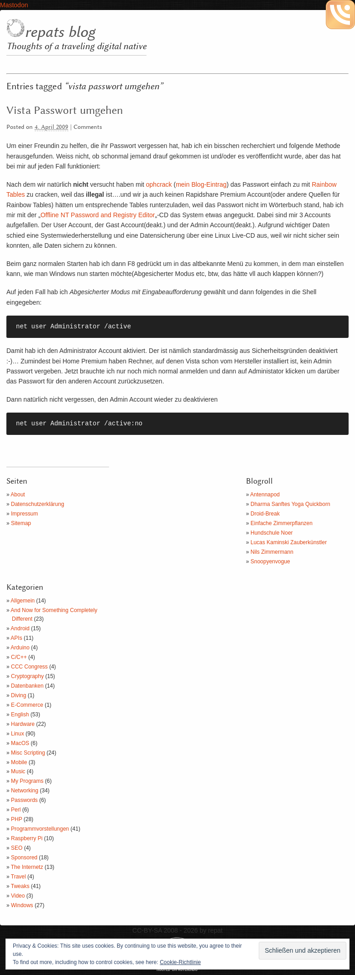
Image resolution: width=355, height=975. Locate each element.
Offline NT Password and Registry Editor (98, 215)
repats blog (60, 32)
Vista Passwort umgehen (64, 111)
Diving (18, 695)
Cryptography (27, 676)
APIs (16, 638)
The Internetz (27, 867)
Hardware (23, 724)
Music (18, 771)
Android (19, 628)
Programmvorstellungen (40, 829)
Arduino (19, 647)
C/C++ (19, 657)
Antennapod (265, 494)
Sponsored (24, 857)
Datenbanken (27, 686)
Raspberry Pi (26, 838)
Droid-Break (265, 513)
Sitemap (21, 523)
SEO (16, 848)
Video (18, 896)
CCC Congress (29, 667)
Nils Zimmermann (272, 552)
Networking (24, 790)
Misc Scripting (28, 753)
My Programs (27, 781)
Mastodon (14, 5)
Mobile (19, 762)
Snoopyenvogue (270, 561)
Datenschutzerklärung (37, 504)
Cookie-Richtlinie (180, 962)
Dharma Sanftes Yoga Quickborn (290, 504)
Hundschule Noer (272, 533)
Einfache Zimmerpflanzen (282, 523)
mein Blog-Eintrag (201, 184)
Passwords (24, 800)
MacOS (20, 743)
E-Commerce (27, 705)
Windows (22, 905)
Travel (18, 876)
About (17, 494)
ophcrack (159, 184)
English (20, 714)
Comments (87, 127)
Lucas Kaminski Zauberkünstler (289, 542)
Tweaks (20, 886)
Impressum (24, 513)
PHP (16, 819)
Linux (17, 733)
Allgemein (22, 600)
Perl (16, 810)
